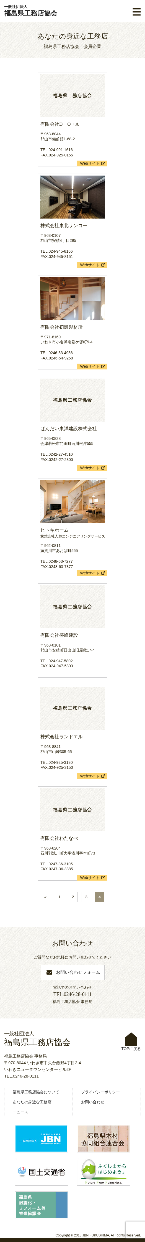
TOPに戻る (131, 1041)
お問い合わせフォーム (78, 972)
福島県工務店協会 (30, 10)
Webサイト (90, 163)
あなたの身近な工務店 (32, 1102)
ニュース (20, 1112)
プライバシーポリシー (100, 1092)
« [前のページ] (45, 896)
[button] (137, 12)
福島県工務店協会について (36, 1092)
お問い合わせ (92, 1102)
